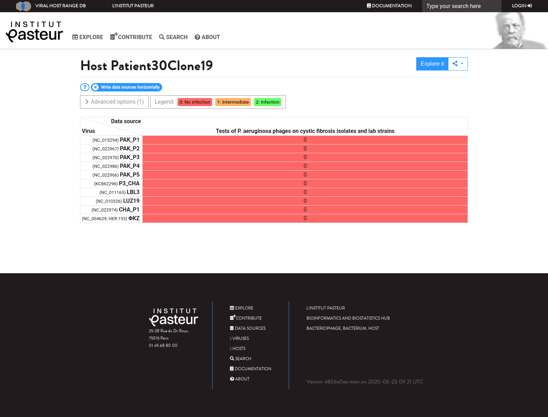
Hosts (237, 349)
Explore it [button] (432, 64)
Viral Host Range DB (51, 6)
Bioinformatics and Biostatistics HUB (348, 318)
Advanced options (114, 101)
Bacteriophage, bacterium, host (343, 329)
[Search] (462, 6)
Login (522, 6)
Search (173, 37)
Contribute (131, 36)
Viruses (239, 339)
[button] (458, 63)
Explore (87, 37)
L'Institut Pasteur (133, 6)
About (207, 37)
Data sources (248, 329)
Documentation (389, 6)
